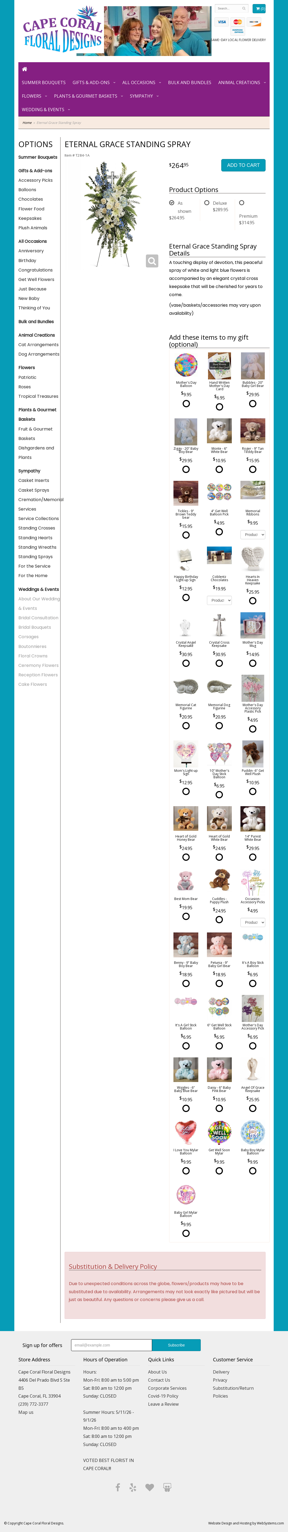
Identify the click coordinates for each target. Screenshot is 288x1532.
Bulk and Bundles (189, 82)
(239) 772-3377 (33, 1404)
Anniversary (31, 251)
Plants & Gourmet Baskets (85, 96)
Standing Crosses (36, 528)
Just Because (32, 289)
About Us (157, 1372)
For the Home (33, 576)
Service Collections (38, 518)
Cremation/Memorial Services (39, 504)
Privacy (220, 1380)
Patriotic (27, 377)
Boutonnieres (32, 646)
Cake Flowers (32, 684)
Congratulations (35, 270)
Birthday (27, 260)
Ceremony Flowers (38, 665)
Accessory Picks (35, 180)
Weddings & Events (38, 589)
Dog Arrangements (38, 354)
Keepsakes (30, 218)
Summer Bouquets (44, 82)
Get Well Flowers (36, 279)
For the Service (34, 566)
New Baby (28, 298)
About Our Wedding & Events (39, 603)
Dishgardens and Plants (36, 453)
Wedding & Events (43, 109)
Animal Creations (239, 82)
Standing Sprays (35, 557)
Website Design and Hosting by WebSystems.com (246, 1523)
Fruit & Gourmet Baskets (35, 434)
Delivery (221, 1372)
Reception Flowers (38, 675)
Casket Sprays (33, 490)
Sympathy (141, 96)
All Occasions (138, 82)
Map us (26, 1412)
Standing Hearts (35, 538)
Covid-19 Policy (163, 1396)
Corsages (28, 637)
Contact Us (159, 1380)
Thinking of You (34, 308)
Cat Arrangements (38, 345)
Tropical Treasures (38, 396)
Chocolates (30, 199)
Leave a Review (163, 1404)
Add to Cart (243, 165)
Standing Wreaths (37, 547)
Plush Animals (32, 228)
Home (27, 122)
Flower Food (31, 209)
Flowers (31, 96)
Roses (24, 387)
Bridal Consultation (38, 618)
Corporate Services (167, 1388)
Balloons (27, 190)
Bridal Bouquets (34, 627)
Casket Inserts (33, 480)
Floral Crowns (33, 656)
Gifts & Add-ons (91, 82)
